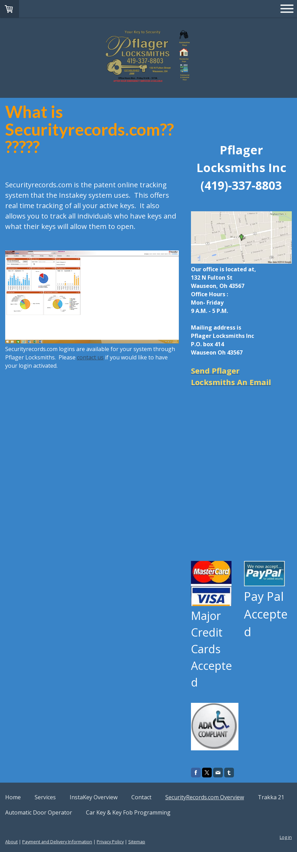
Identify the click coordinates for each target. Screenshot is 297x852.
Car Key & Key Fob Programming (128, 812)
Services (45, 797)
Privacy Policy (110, 841)
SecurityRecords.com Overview (204, 797)
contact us (90, 357)
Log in (286, 837)
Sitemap (136, 841)
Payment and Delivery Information (57, 841)
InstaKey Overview (93, 797)
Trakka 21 (271, 797)
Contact (141, 797)
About (11, 841)
